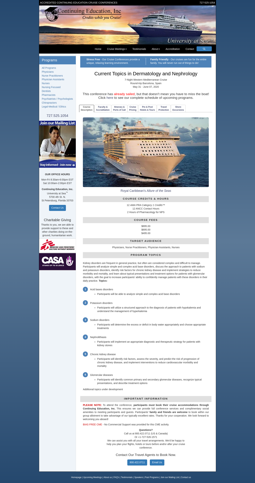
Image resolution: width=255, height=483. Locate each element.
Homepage (76, 477)
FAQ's (116, 477)
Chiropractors (49, 102)
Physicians (48, 71)
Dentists (46, 91)
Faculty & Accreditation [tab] (103, 108)
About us (108, 477)
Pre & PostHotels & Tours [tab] (147, 108)
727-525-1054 (207, 2)
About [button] (156, 49)
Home (98, 49)
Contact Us (57, 207)
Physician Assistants (53, 79)
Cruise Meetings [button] (117, 49)
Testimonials (139, 49)
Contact (190, 49)
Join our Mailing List (169, 477)
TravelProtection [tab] (163, 108)
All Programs (49, 67)
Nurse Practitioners (52, 75)
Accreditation (173, 49)
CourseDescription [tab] (86, 108)
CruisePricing (133, 108)
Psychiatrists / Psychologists (57, 98)
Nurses (46, 83)
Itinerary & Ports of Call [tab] (119, 108)
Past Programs (152, 477)
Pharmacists (48, 95)
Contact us (186, 477)
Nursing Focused (51, 87)
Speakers (138, 477)
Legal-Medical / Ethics (54, 106)
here (109, 98)
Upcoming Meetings (92, 477)
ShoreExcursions (178, 108)
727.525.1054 (57, 116)
